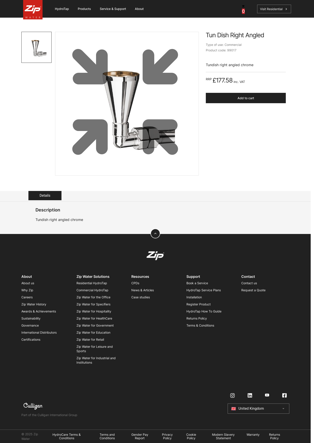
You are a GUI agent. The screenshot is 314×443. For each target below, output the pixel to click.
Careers (27, 297)
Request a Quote (253, 290)
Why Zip (27, 290)
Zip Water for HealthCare (94, 318)
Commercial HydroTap (92, 290)
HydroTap (62, 9)
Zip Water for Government (95, 325)
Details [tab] (45, 195)
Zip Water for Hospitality (93, 311)
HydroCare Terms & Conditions (66, 436)
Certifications (30, 339)
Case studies (140, 297)
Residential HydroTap (91, 283)
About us (27, 283)
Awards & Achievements (38, 311)
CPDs (135, 283)
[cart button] (243, 9)
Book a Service (197, 283)
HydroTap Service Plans (203, 290)
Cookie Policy (191, 436)
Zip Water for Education (93, 332)
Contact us (249, 283)
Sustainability (31, 318)
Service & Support (113, 9)
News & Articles (142, 290)
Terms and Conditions (107, 436)
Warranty (253, 434)
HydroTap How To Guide (203, 311)
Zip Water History (33, 304)
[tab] (36, 47)
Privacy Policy (167, 436)
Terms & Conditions (200, 325)
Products (84, 9)
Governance (30, 325)
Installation (194, 297)
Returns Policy (196, 318)
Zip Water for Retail (90, 339)
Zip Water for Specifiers (93, 304)
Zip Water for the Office (93, 297)
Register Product (198, 304)
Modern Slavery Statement (223, 436)
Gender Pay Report (139, 436)
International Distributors (39, 332)
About (139, 9)
